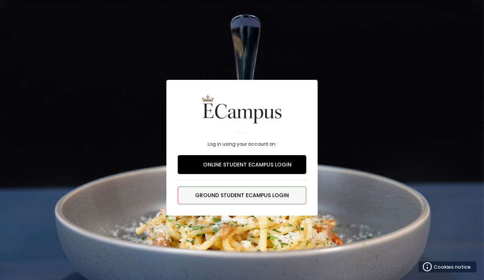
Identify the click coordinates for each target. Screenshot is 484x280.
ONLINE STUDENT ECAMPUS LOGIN (242, 164)
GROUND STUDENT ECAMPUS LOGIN (242, 195)
